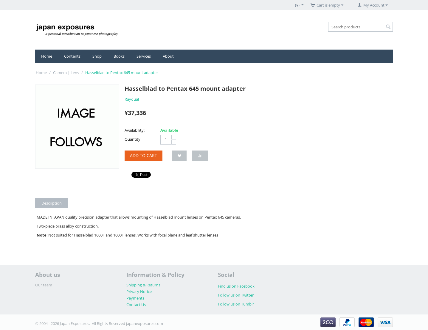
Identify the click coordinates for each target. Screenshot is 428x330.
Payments (135, 298)
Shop (97, 56)
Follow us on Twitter (236, 295)
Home (46, 56)
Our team (43, 285)
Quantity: (133, 139)
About (168, 56)
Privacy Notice (139, 291)
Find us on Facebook (236, 286)
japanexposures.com (144, 323)
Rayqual (132, 99)
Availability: (135, 130)
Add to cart (143, 155)
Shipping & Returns (143, 285)
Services (144, 56)
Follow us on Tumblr (236, 304)
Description (51, 203)
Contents (72, 56)
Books (119, 56)
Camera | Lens (66, 72)
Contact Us (136, 304)
